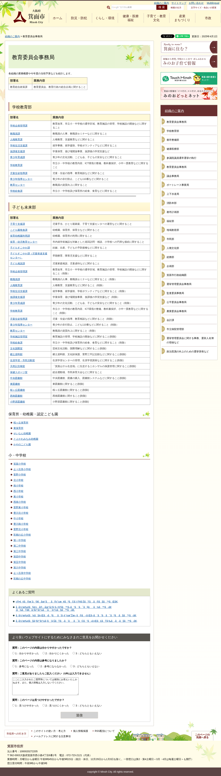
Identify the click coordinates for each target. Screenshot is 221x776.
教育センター (17, 184)
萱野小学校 (19, 474)
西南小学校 (19, 501)
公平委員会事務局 (176, 302)
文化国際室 (16, 348)
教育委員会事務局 (176, 121)
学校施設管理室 (18, 336)
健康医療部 (173, 148)
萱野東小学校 (20, 507)
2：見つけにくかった (57, 705)
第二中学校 (19, 545)
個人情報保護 (80, 731)
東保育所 (18, 428)
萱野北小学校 (20, 529)
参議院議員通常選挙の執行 (181, 157)
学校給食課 (16, 190)
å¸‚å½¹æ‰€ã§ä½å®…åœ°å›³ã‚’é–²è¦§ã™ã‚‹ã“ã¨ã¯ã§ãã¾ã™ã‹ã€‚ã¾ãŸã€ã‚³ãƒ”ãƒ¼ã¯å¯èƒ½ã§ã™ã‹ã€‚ (64, 609)
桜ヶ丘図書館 (17, 390)
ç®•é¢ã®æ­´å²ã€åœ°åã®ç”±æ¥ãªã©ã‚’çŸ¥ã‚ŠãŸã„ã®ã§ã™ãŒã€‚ (67, 601)
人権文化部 (173, 248)
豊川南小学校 (20, 523)
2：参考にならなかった (54, 666)
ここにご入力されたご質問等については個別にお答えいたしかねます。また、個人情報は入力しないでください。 (45, 686)
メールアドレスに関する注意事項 (52, 736)
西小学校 (18, 491)
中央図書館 (16, 378)
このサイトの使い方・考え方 (49, 731)
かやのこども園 (22, 444)
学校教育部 (173, 131)
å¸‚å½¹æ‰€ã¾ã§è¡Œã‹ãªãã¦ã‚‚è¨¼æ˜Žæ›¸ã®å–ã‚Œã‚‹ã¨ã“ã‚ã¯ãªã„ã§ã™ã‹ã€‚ (76, 615)
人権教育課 (16, 139)
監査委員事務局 (175, 293)
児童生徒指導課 (18, 173)
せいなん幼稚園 (22, 433)
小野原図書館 (17, 401)
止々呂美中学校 (22, 573)
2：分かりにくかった (57, 653)
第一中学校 (19, 540)
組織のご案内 (161, 3)
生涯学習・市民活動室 (22, 360)
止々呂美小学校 (22, 469)
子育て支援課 (17, 223)
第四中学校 (19, 556)
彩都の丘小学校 (22, 534)
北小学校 (18, 480)
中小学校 (18, 518)
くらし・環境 (104, 18)
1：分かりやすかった (27, 653)
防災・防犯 (79, 18)
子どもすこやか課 (20, 247)
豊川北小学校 (20, 512)
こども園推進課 (18, 230)
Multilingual (213, 3)
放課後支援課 (17, 151)
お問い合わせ (196, 3)
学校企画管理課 (18, 125)
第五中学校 (19, 562)
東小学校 (18, 496)
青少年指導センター (21, 179)
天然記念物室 (17, 366)
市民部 (170, 239)
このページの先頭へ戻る (202, 736)
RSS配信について (105, 731)
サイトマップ (178, 3)
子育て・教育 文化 (156, 18)
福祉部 (170, 221)
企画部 (170, 266)
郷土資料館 (16, 354)
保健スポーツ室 (18, 372)
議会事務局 (173, 176)
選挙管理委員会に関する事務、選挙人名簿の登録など (190, 340)
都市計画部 (173, 212)
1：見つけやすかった (27, 705)
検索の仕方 (176, 7)
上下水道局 (173, 193)
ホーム (57, 18)
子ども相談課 (17, 263)
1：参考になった (24, 666)
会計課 (170, 320)
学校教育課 (16, 165)
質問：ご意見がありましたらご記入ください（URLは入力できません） (52, 673)
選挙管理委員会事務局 (179, 284)
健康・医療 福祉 (131, 18)
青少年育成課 (17, 157)
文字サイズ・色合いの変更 (203, 7)
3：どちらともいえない (89, 653)
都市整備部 (173, 139)
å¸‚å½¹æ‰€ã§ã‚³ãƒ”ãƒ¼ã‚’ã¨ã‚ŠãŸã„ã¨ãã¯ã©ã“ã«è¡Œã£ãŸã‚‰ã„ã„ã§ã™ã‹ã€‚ (76, 621)
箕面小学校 (19, 463)
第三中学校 (19, 551)
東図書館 (15, 384)
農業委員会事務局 (176, 311)
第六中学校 (19, 567)
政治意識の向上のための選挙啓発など (188, 351)
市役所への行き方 (16, 733)
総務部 (170, 257)
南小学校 (18, 485)
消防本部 (172, 203)
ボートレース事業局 (178, 184)
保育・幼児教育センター (23, 241)
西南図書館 (16, 395)
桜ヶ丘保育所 (20, 422)
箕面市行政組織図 (176, 275)
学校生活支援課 (18, 145)
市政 (208, 18)
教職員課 (15, 133)
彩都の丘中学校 (22, 578)
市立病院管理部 (175, 329)
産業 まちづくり (182, 18)
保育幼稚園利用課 (20, 235)
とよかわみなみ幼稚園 (25, 438)
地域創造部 (173, 230)
